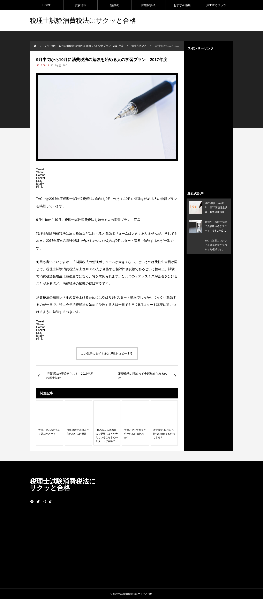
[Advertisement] (209, 120)
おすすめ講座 (182, 5)
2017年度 (56, 65)
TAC (65, 65)
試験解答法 (148, 5)
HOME (47, 5)
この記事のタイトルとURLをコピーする (107, 353)
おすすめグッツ (216, 5)
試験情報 (80, 5)
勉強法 (114, 5)
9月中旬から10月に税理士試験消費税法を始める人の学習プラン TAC (88, 220)
